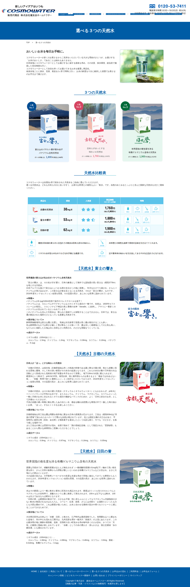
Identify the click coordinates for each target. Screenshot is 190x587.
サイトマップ (136, 575)
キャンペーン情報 (130, 18)
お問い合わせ (177, 18)
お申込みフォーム (149, 571)
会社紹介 (80, 18)
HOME (69, 18)
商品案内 (93, 18)
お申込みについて (110, 18)
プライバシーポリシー (117, 575)
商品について (56, 571)
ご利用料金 (134, 571)
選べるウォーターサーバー (77, 571)
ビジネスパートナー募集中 (155, 18)
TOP (28, 43)
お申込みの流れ (119, 571)
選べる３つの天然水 (100, 571)
